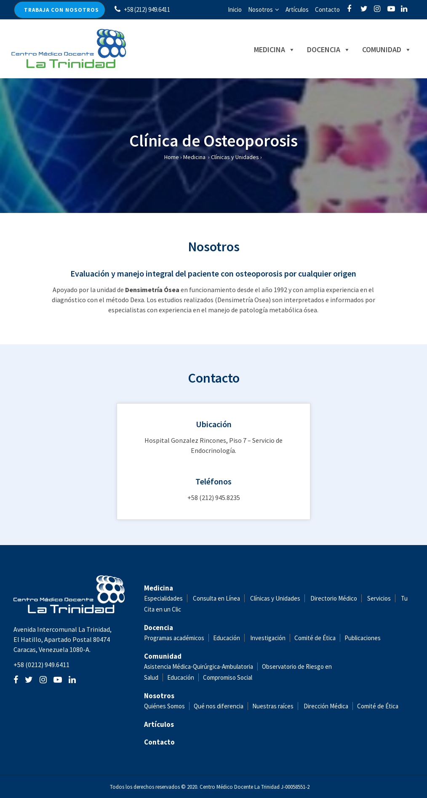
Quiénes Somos (164, 706)
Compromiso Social (227, 677)
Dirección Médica (325, 706)
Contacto (327, 9)
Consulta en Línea (216, 598)
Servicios (379, 598)
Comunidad (377, 49)
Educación (226, 638)
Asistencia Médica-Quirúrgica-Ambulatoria (198, 666)
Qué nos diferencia (218, 706)
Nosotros (260, 9)
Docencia (319, 49)
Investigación (268, 638)
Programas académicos (174, 638)
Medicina (265, 49)
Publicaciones (362, 638)
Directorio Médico (333, 598)
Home (171, 157)
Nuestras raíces (273, 706)
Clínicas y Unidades (235, 157)
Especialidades (163, 598)
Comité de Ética (315, 638)
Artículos (297, 9)
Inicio (235, 9)
